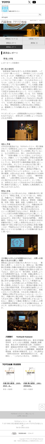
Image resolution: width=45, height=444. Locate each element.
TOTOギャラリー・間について (22, 414)
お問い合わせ (22, 416)
